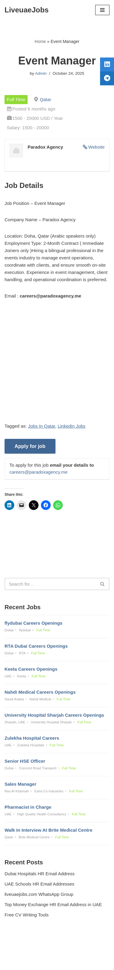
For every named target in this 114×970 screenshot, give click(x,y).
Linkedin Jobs (72, 426)
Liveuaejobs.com (35, 961)
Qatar (45, 99)
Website (96, 147)
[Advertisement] (57, 366)
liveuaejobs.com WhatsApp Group (39, 894)
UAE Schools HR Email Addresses (39, 883)
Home (40, 41)
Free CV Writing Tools (27, 914)
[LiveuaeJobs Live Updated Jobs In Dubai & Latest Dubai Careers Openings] (27, 10)
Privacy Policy (20, 949)
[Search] (50, 584)
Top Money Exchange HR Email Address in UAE (53, 904)
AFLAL (89, 961)
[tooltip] (107, 64)
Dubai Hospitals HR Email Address (40, 873)
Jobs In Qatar (41, 426)
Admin (40, 73)
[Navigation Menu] (102, 10)
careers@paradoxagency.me (38, 472)
